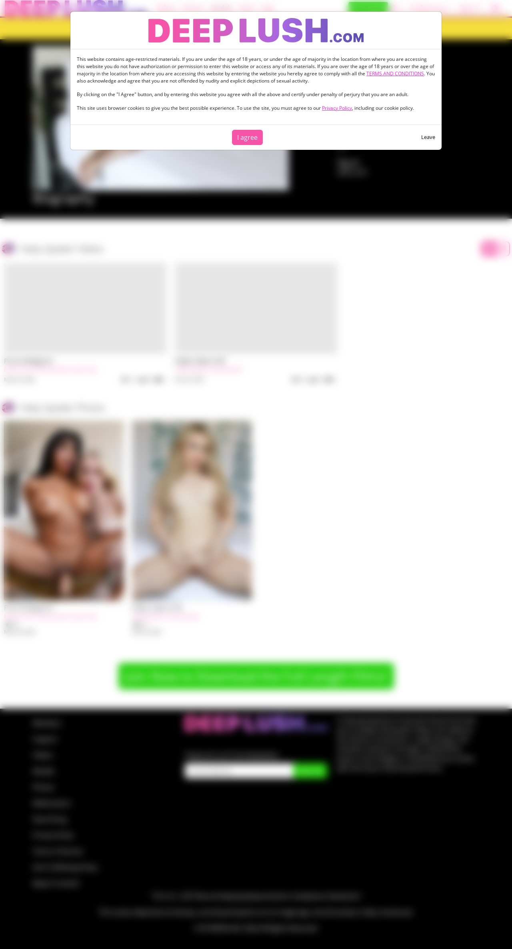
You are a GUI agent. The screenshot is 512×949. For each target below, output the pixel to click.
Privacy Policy (337, 108)
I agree (247, 137)
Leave (428, 137)
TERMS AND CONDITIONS (395, 73)
